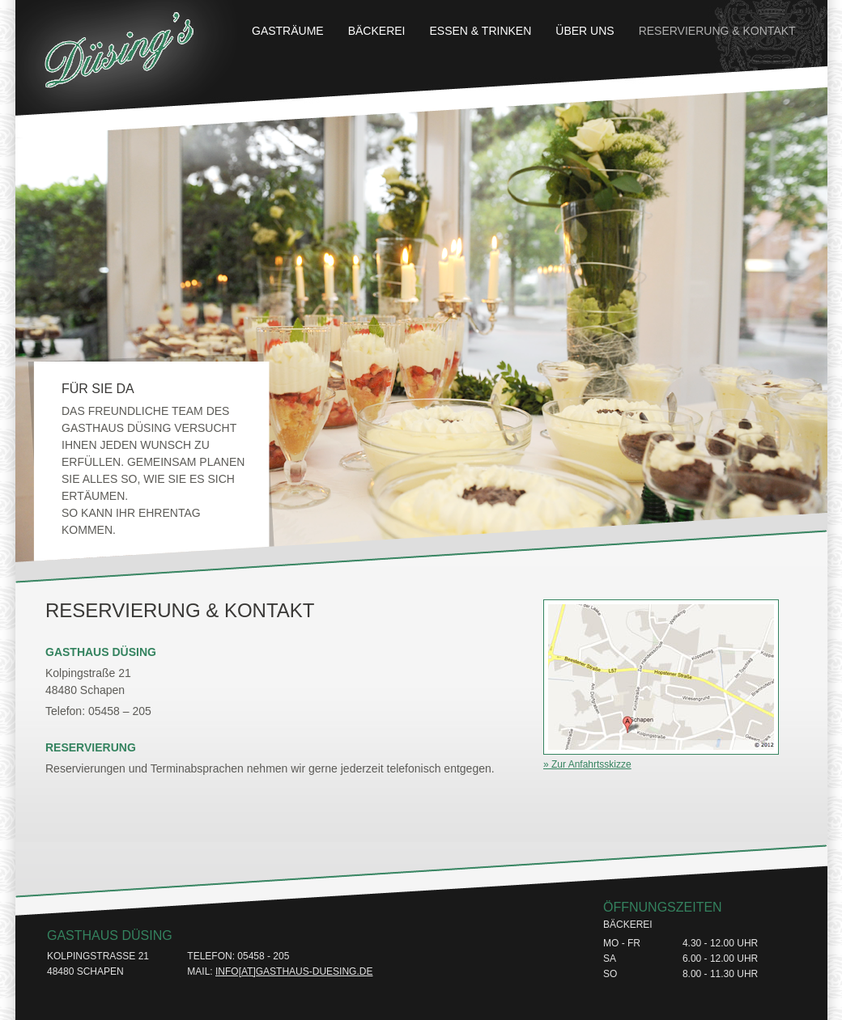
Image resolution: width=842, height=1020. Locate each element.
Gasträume (288, 30)
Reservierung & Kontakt (717, 30)
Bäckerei (377, 30)
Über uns (584, 30)
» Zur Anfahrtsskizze (587, 764)
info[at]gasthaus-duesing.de (293, 971)
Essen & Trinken (481, 30)
